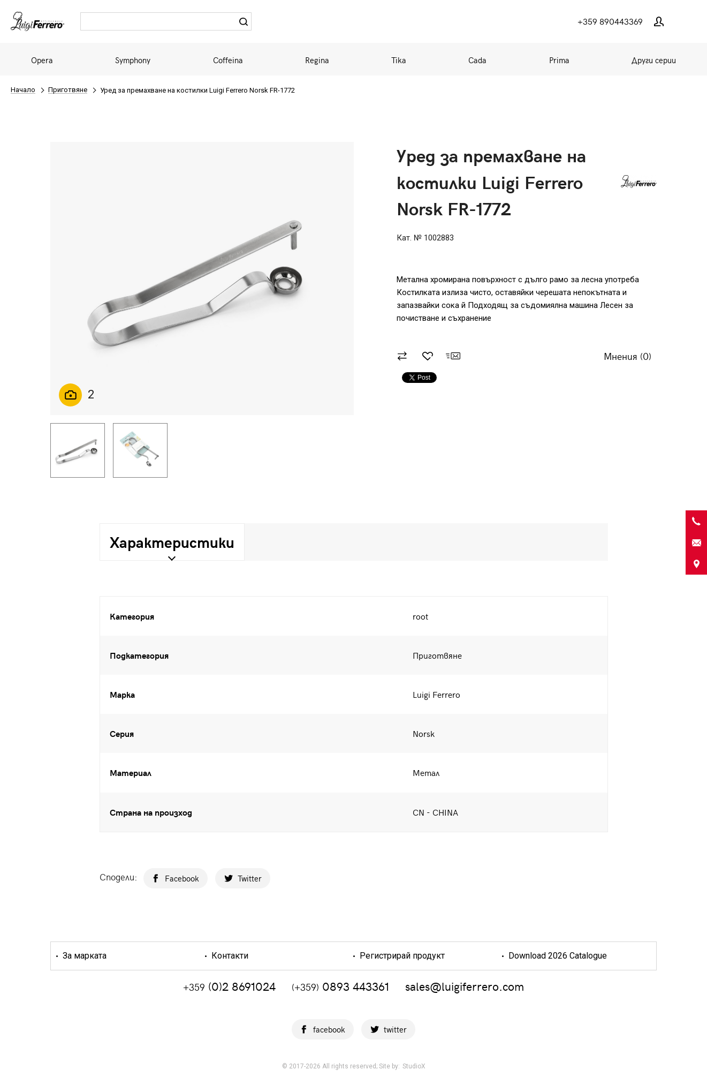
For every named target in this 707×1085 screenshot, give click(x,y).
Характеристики (172, 541)
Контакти (228, 956)
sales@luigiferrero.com (464, 986)
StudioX (413, 1066)
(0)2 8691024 (229, 986)
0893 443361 (340, 986)
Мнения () (627, 356)
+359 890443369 (610, 21)
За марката (83, 956)
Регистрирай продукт (401, 956)
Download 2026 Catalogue (556, 956)
